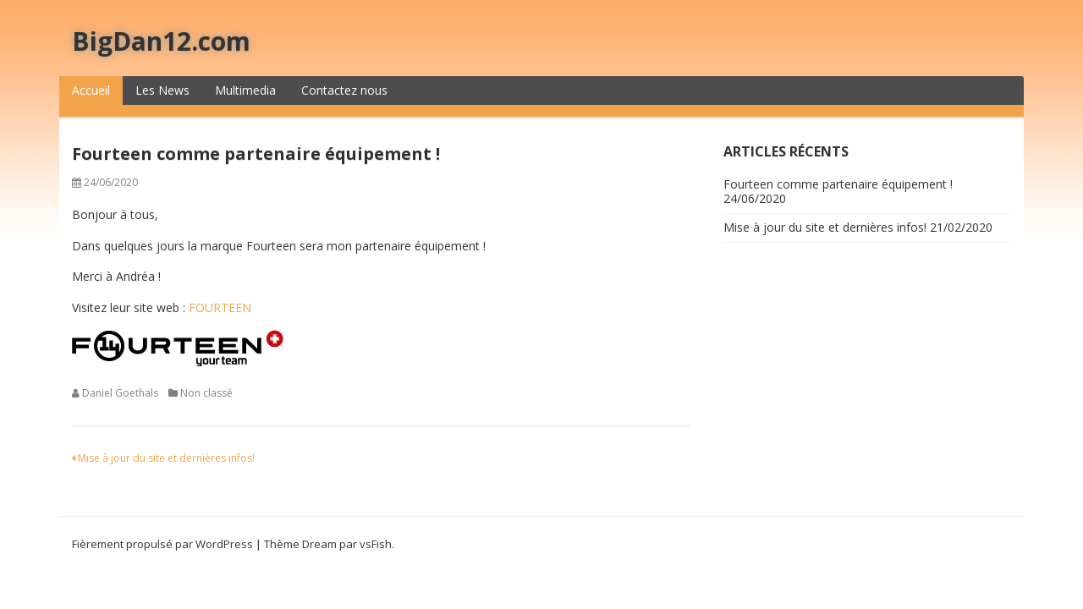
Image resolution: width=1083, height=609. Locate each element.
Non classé (206, 393)
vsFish (376, 543)
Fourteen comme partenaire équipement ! (838, 184)
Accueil (91, 90)
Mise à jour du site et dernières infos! (163, 458)
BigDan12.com (161, 41)
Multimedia (245, 90)
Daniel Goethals (120, 393)
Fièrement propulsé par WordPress (162, 543)
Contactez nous (344, 90)
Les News (162, 90)
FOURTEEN (220, 307)
